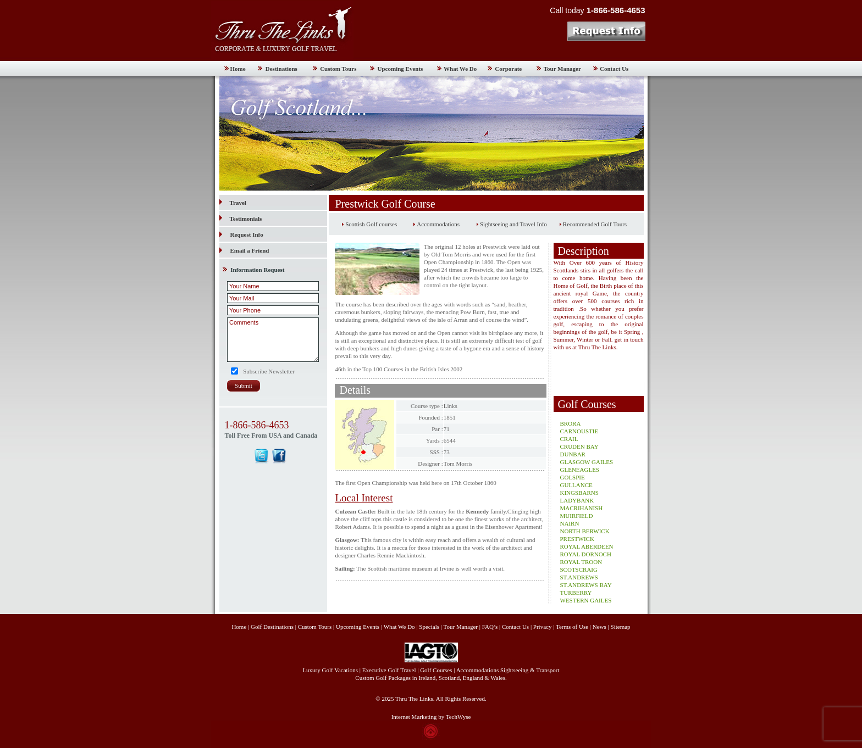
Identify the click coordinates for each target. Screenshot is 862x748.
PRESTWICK (577, 538)
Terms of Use (572, 626)
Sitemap (621, 626)
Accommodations (438, 224)
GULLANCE (576, 485)
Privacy (543, 626)
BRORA (570, 423)
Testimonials (240, 218)
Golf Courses (436, 670)
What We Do (460, 68)
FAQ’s (490, 626)
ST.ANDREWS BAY (586, 585)
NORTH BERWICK (585, 531)
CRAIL (569, 439)
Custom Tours (338, 68)
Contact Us (614, 68)
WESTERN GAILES (586, 600)
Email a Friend (249, 250)
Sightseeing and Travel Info (513, 224)
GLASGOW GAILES (587, 462)
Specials (429, 626)
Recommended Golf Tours (595, 224)
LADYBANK (577, 500)
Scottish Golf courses (371, 224)
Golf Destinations (272, 626)
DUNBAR (572, 454)
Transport (547, 670)
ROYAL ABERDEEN (587, 546)
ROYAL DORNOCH (585, 554)
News (599, 626)
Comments (273, 339)
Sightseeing (514, 670)
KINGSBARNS (579, 492)
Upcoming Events (400, 68)
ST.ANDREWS (579, 577)
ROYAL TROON (581, 562)
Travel (232, 202)
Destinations (281, 68)
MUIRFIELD (576, 515)
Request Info (246, 234)
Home (238, 68)
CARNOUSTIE (579, 431)
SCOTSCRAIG (579, 569)
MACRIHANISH (581, 508)
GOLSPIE (572, 477)
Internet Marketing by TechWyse (431, 716)
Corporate (508, 68)
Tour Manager (562, 68)
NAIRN (569, 523)
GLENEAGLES (580, 469)
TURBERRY (576, 592)
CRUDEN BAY (579, 446)
